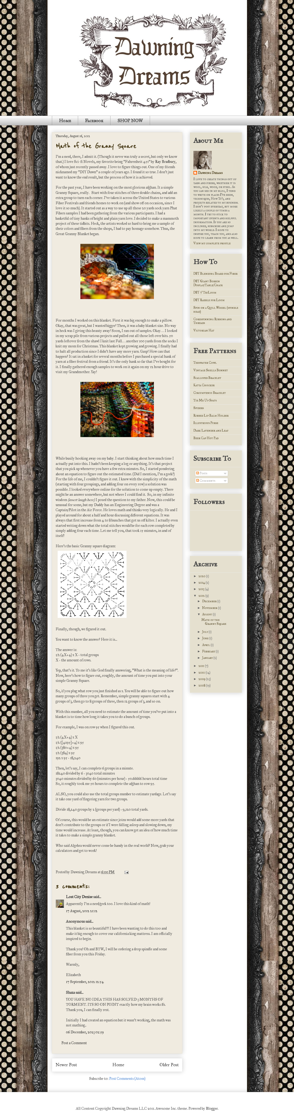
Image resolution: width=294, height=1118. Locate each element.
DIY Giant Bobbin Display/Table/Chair (208, 283)
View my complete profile (212, 243)
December (209, 601)
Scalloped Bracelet (207, 378)
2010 (202, 672)
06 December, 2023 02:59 (85, 1032)
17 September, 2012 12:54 (85, 982)
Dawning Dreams (210, 173)
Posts (201, 473)
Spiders (198, 408)
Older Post (169, 1064)
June (205, 638)
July (205, 632)
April (206, 645)
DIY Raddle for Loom (209, 300)
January (207, 658)
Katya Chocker (204, 385)
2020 (202, 576)
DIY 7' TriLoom (204, 292)
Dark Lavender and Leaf (210, 430)
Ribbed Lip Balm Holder (211, 416)
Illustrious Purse (205, 423)
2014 (202, 583)
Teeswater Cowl (205, 363)
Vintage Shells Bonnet (210, 370)
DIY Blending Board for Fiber (215, 274)
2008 (202, 685)
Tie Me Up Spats (205, 400)
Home (65, 120)
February (209, 651)
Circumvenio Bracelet (209, 393)
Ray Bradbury (165, 161)
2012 (201, 596)
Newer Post (66, 1064)
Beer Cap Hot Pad (205, 438)
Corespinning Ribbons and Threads (212, 321)
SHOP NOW (130, 120)
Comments (205, 481)
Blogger (212, 1108)
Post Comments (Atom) (127, 1078)
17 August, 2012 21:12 (81, 911)
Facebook (94, 120)
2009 (202, 679)
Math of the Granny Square (96, 146)
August (207, 614)
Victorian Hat (203, 330)
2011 (201, 666)
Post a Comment (74, 1043)
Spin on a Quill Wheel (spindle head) (215, 310)
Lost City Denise (79, 897)
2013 (201, 589)
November (210, 608)
